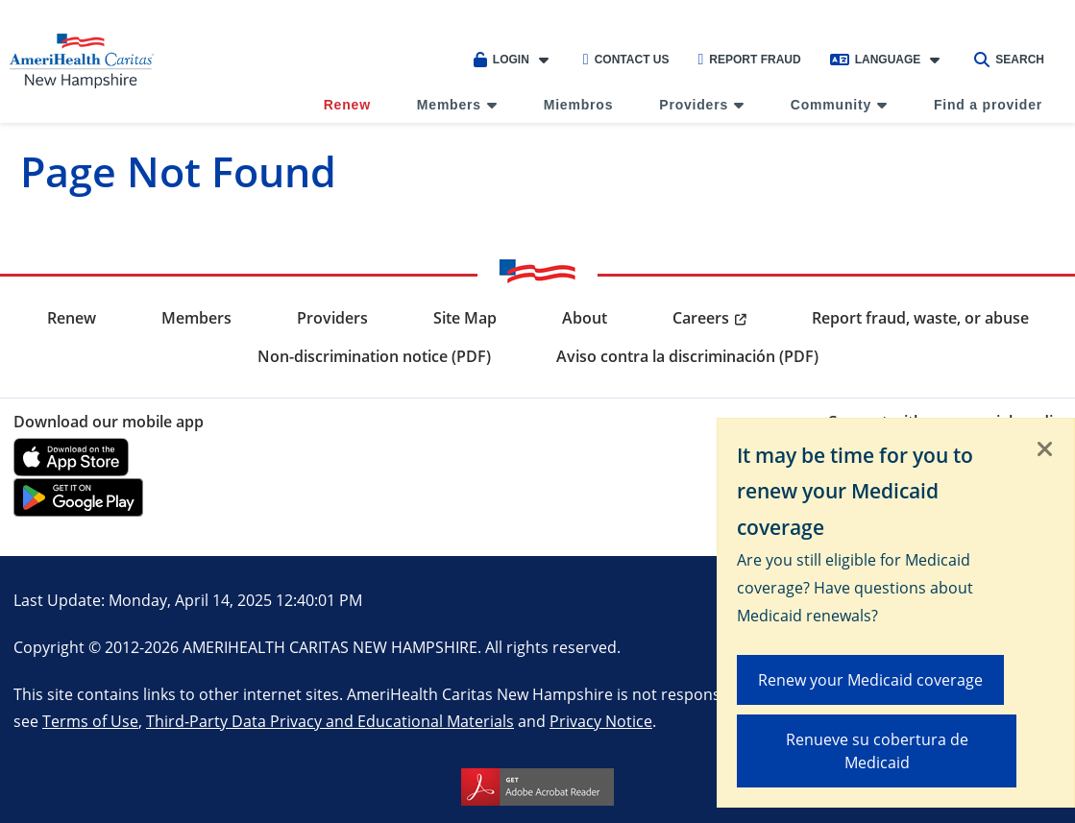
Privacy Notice (601, 721)
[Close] (1045, 450)
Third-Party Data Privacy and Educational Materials (330, 721)
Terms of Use (90, 721)
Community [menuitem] (831, 104)
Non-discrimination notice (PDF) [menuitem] (374, 356)
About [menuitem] (584, 317)
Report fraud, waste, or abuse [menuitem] (920, 317)
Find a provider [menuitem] (988, 104)
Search (1009, 59)
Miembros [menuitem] (579, 104)
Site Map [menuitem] (465, 317)
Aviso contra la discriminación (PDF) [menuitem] (687, 356)
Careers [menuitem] (700, 317)
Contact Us (626, 59)
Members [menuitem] (449, 104)
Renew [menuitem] (347, 104)
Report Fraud (748, 59)
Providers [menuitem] (693, 104)
